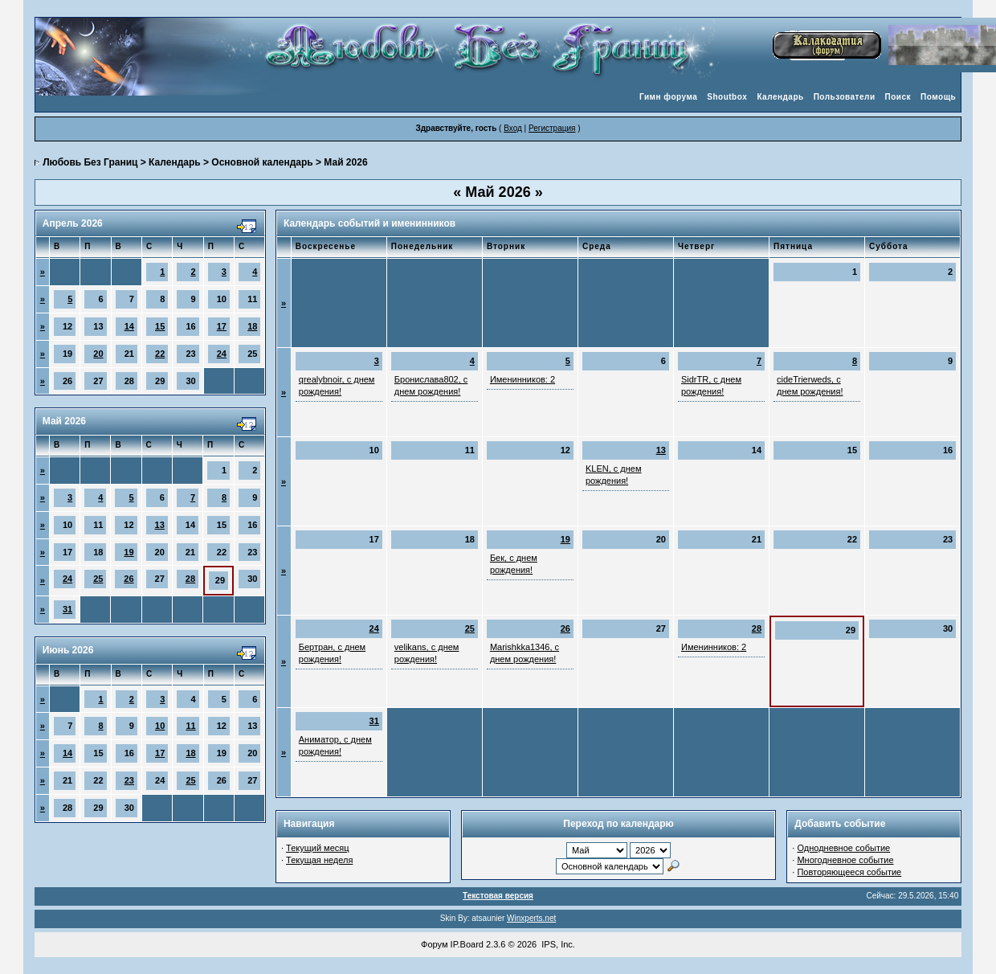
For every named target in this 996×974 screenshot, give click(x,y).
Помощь (938, 96)
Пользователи (845, 96)
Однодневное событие (843, 848)
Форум (434, 944)
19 (128, 552)
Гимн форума (668, 96)
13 (160, 525)
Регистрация (552, 128)
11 (190, 725)
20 (98, 353)
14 (129, 326)
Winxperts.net (531, 918)
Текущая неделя (319, 860)
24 (222, 353)
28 (190, 578)
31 (67, 609)
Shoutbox (727, 96)
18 (252, 326)
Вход (513, 128)
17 (222, 326)
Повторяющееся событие (849, 872)
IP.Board (467, 944)
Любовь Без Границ (90, 162)
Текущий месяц (317, 848)
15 (160, 326)
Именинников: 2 (522, 379)
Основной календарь (261, 162)
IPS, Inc (557, 944)
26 (128, 578)
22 (160, 353)
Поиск (898, 96)
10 (160, 725)
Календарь (780, 96)
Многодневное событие (845, 860)
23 (129, 780)
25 (98, 578)
